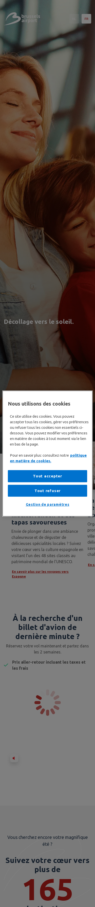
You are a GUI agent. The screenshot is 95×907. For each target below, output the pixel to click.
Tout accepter (47, 476)
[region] (47, 453)
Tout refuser (47, 491)
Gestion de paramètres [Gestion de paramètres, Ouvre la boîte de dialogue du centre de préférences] (47, 505)
